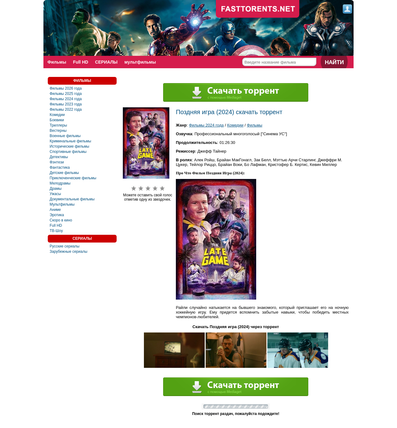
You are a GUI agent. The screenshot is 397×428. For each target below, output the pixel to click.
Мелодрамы (60, 183)
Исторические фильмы (69, 146)
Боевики (57, 120)
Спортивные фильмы (68, 151)
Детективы (59, 157)
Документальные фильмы (72, 199)
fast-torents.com (258, 9)
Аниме (55, 209)
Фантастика (60, 167)
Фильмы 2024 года (66, 99)
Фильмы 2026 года (66, 88)
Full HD (80, 62)
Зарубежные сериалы (68, 251)
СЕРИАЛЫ (106, 62)
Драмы (55, 188)
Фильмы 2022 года (66, 109)
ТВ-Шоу (56, 231)
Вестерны (58, 130)
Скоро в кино (61, 220)
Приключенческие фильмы (73, 178)
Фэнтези (57, 162)
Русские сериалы (64, 246)
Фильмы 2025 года (66, 93)
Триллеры (58, 125)
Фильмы (56, 62)
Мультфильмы (62, 204)
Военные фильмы (65, 136)
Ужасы (55, 194)
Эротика (57, 215)
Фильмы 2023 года (66, 104)
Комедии (57, 115)
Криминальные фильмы (70, 141)
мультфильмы (140, 62)
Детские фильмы (64, 173)
